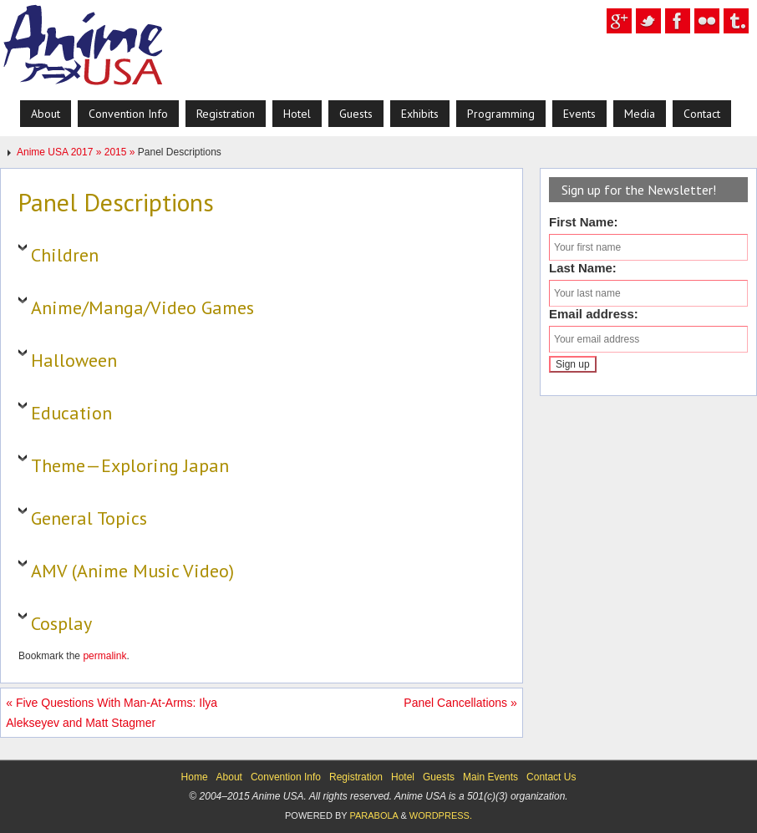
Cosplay (61, 623)
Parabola (373, 815)
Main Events (490, 777)
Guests (439, 777)
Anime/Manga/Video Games (142, 307)
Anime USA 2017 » (60, 152)
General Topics (89, 518)
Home (194, 777)
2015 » (121, 152)
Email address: (593, 314)
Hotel (402, 777)
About (229, 777)
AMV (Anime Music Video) (132, 570)
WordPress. (440, 815)
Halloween (74, 360)
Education (71, 412)
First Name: (583, 222)
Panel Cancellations (460, 702)
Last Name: (583, 268)
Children (65, 255)
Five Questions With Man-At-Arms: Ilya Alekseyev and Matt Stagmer (111, 712)
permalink (104, 656)
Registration (356, 777)
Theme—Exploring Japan (130, 465)
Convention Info (286, 777)
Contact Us (551, 777)
